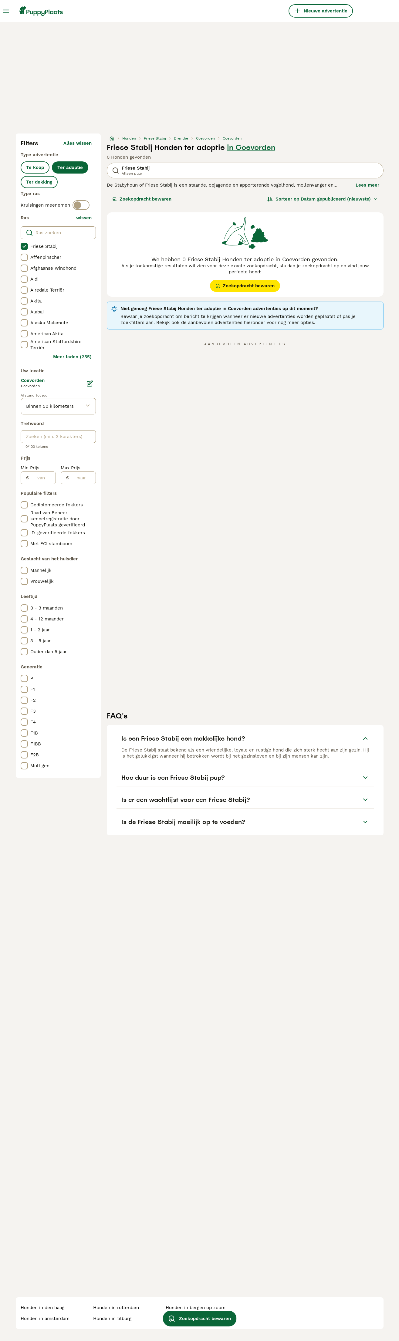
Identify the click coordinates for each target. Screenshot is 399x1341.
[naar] (82, 478)
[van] (42, 478)
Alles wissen (77, 143)
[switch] (81, 205)
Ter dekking (39, 182)
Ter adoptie (70, 167)
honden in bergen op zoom (195, 1307)
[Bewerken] (90, 383)
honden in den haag (42, 1307)
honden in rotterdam (116, 1307)
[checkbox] (24, 246)
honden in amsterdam (45, 1318)
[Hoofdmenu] (6, 11)
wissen (84, 218)
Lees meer (367, 185)
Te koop (35, 167)
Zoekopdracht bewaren (141, 199)
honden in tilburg (112, 1318)
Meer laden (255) (72, 357)
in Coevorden (251, 147)
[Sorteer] (323, 199)
